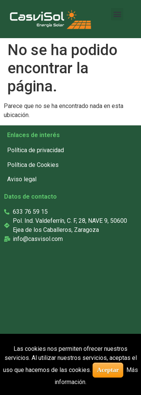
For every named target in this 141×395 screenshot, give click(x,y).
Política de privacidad (35, 150)
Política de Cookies (33, 164)
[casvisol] (67, 317)
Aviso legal (21, 179)
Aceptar (108, 369)
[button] (117, 14)
